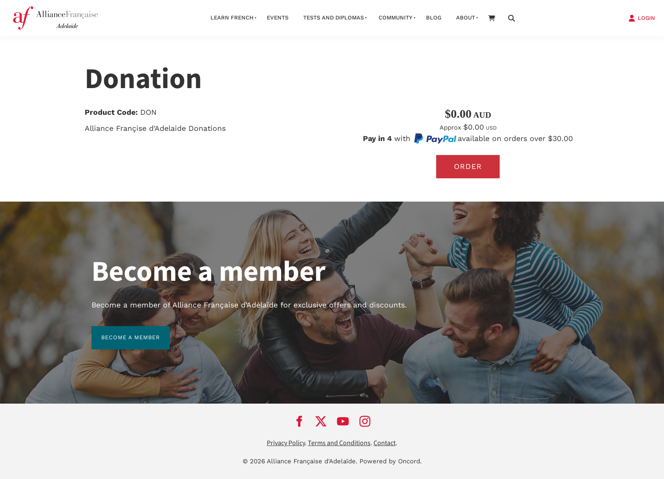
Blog (433, 17)
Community (395, 17)
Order (468, 166)
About (465, 17)
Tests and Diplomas (333, 17)
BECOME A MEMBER (120, 331)
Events (277, 17)
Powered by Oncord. (391, 461)
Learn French (232, 17)
